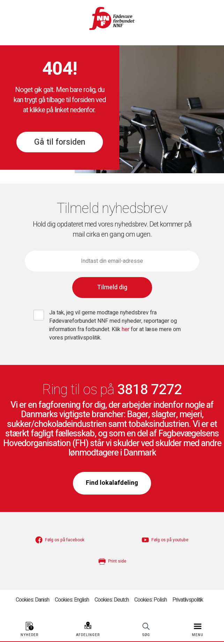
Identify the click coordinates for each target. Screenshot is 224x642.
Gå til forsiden (59, 142)
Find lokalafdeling (112, 483)
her (126, 329)
